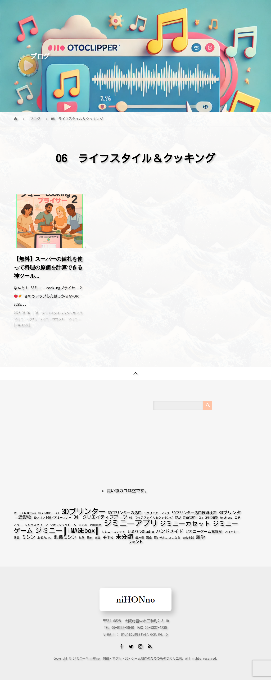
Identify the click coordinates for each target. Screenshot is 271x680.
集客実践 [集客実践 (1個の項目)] (188, 536)
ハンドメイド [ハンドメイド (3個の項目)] (169, 530)
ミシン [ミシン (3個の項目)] (28, 536)
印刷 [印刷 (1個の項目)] (81, 536)
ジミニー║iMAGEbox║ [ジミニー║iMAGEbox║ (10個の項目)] (67, 529)
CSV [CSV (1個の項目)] (201, 516)
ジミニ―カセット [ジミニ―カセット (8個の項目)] (185, 522)
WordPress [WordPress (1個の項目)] (226, 516)
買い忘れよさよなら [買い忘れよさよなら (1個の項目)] (167, 536)
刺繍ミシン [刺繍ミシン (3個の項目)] (65, 536)
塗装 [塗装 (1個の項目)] (97, 536)
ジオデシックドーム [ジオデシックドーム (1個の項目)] (63, 524)
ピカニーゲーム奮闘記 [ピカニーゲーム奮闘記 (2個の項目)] (203, 530)
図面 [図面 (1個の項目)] (89, 536)
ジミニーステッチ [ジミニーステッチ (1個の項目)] (113, 531)
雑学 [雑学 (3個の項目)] (200, 536)
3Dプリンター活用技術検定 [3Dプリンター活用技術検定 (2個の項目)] (194, 512)
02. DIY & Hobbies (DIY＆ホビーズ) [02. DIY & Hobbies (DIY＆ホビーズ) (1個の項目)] (36, 512)
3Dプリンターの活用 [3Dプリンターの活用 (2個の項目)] (125, 512)
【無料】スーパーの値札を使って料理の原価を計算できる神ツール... (48, 267)
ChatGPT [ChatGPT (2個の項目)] (190, 516)
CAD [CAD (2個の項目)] (178, 516)
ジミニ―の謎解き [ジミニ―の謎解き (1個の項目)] (90, 524)
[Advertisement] (89, 425)
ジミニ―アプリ (25, 319)
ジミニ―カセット (52, 319)
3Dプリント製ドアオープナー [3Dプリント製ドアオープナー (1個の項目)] (52, 516)
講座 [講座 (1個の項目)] (149, 536)
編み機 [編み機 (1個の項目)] (139, 536)
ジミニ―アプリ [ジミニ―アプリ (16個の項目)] (130, 522)
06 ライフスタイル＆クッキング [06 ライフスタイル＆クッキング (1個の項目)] (151, 516)
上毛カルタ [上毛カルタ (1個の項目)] (44, 536)
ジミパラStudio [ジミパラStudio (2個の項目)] (140, 530)
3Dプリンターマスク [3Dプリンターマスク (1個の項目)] (157, 512)
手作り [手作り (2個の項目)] (108, 536)
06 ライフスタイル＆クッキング (58, 312)
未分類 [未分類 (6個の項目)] (124, 535)
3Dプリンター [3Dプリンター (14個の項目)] (83, 510)
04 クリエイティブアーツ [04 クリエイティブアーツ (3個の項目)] (100, 516)
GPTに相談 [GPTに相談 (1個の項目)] (211, 516)
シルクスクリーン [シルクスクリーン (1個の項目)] (36, 524)
